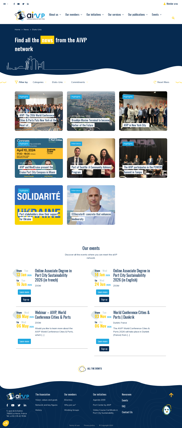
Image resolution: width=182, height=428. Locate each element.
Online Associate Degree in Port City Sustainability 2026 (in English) (131, 275)
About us (53, 14)
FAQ (123, 406)
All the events (94, 369)
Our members (72, 14)
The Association (42, 394)
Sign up (26, 300)
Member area (172, 3)
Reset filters (161, 82)
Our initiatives (93, 14)
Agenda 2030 (99, 400)
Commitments (78, 82)
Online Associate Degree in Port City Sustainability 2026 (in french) (53, 275)
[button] (5, 3)
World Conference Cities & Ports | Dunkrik (131, 315)
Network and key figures (46, 405)
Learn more (24, 292)
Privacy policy (89, 425)
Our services (114, 14)
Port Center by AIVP (102, 405)
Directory (68, 400)
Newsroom (126, 394)
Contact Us (127, 412)
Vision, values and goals (46, 400)
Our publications (136, 14)
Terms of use (74, 425)
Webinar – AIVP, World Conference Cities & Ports (53, 315)
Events (155, 14)
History (38, 410)
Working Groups (71, 410)
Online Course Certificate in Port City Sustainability (105, 411)
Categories (38, 82)
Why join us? (70, 405)
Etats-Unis (57, 82)
